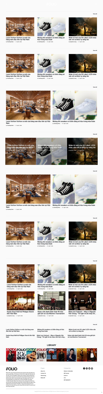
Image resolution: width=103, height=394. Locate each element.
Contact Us (43, 373)
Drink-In (66, 375)
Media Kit (43, 377)
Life (65, 377)
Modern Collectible (68, 371)
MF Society (66, 373)
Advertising (43, 375)
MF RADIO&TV (67, 380)
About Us (43, 371)
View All (95, 14)
